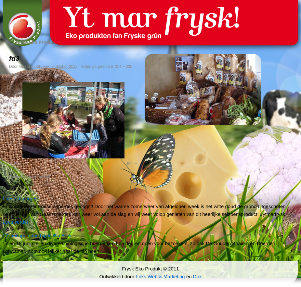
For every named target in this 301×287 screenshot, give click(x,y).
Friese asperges (20, 198)
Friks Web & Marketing (160, 276)
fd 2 (17, 163)
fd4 (130, 163)
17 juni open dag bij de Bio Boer (37, 235)
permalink (41, 177)
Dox (197, 276)
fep (21, 66)
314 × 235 (123, 66)
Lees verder (18, 222)
